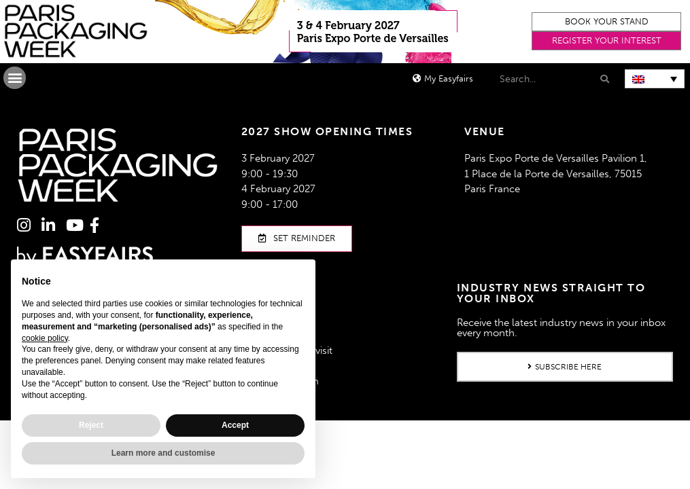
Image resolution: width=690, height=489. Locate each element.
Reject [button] (91, 425)
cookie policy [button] (45, 338)
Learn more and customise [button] (163, 453)
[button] (606, 21)
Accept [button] (235, 425)
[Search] (603, 79)
